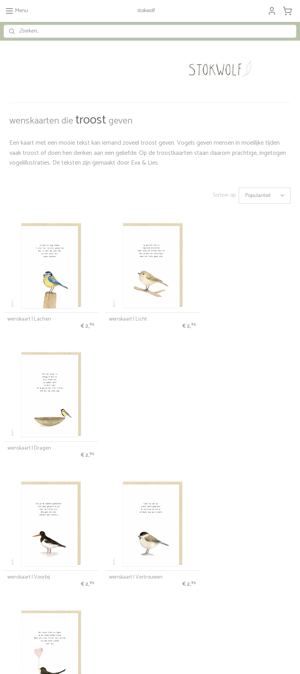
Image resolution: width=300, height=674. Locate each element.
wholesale (13, 549)
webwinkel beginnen (159, 659)
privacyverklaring (20, 526)
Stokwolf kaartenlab (123, 541)
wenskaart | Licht (126, 318)
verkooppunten (18, 541)
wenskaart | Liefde (227, 445)
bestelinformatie (20, 511)
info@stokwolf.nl (20, 606)
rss (133, 659)
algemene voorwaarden (27, 519)
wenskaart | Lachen (29, 318)
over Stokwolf (216, 546)
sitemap (119, 659)
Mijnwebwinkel (219, 659)
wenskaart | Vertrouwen (134, 445)
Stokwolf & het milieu (25, 556)
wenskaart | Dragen (229, 318)
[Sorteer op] (264, 195)
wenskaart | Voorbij (28, 445)
